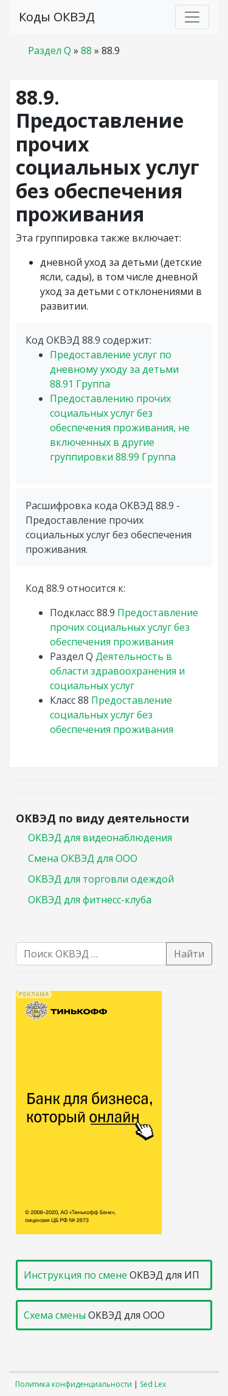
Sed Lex (153, 1384)
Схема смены (55, 1315)
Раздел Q (49, 50)
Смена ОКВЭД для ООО (82, 858)
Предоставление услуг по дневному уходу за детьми (114, 369)
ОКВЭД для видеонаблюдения (100, 837)
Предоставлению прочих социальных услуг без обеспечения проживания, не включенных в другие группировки (120, 428)
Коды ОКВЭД (57, 17)
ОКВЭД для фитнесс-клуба (89, 899)
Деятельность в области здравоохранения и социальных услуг (117, 671)
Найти (189, 953)
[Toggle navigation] (192, 17)
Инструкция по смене (75, 1275)
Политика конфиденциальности (73, 1384)
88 (86, 50)
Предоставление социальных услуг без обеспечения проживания (111, 714)
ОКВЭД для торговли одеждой (101, 879)
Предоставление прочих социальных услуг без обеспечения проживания (124, 627)
